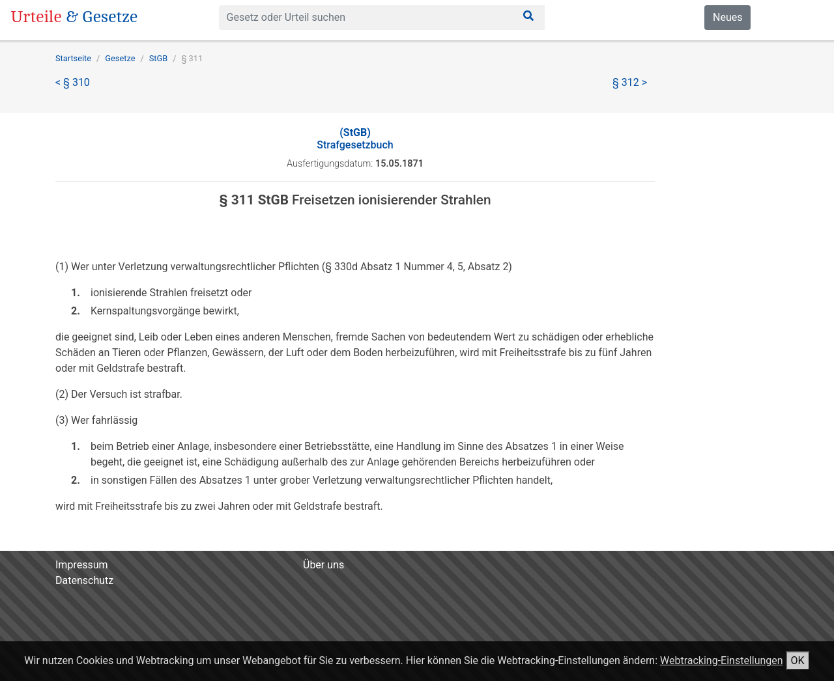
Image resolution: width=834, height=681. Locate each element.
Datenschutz (84, 580)
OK (798, 660)
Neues (727, 17)
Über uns (323, 565)
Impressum (81, 565)
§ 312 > (629, 82)
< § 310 (72, 82)
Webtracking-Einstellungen (721, 660)
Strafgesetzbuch (355, 138)
